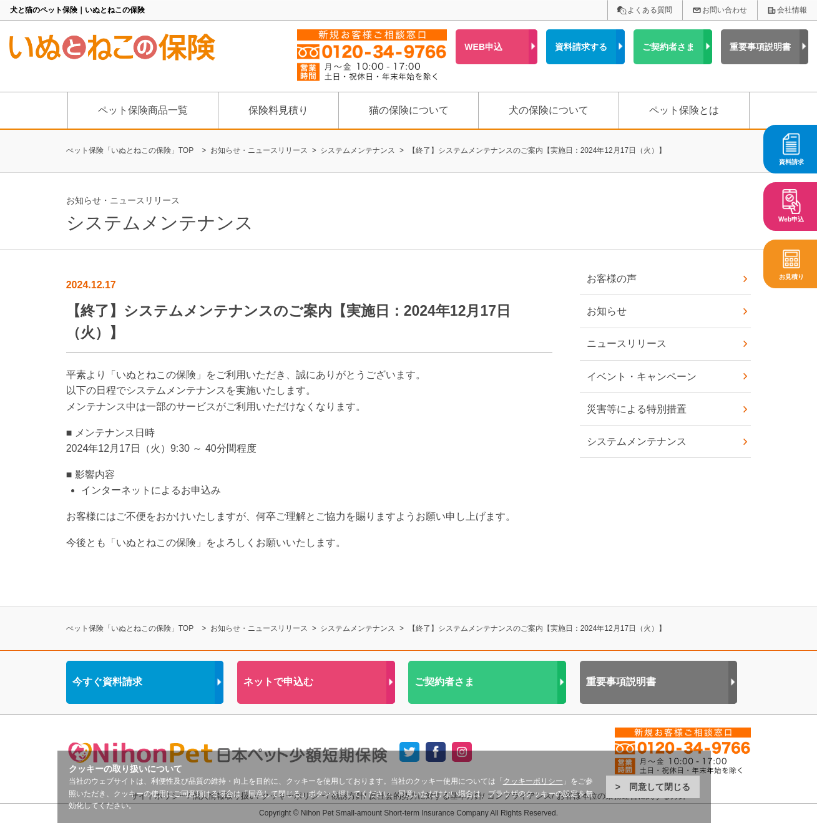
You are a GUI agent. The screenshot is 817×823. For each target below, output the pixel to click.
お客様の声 (612, 278)
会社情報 (792, 10)
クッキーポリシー (533, 781)
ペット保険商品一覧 (143, 110)
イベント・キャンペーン (642, 376)
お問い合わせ (724, 10)
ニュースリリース (627, 343)
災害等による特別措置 (637, 409)
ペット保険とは (684, 110)
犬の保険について (549, 110)
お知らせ (607, 311)
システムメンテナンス (637, 441)
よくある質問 (649, 10)
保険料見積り (278, 110)
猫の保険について (409, 110)
